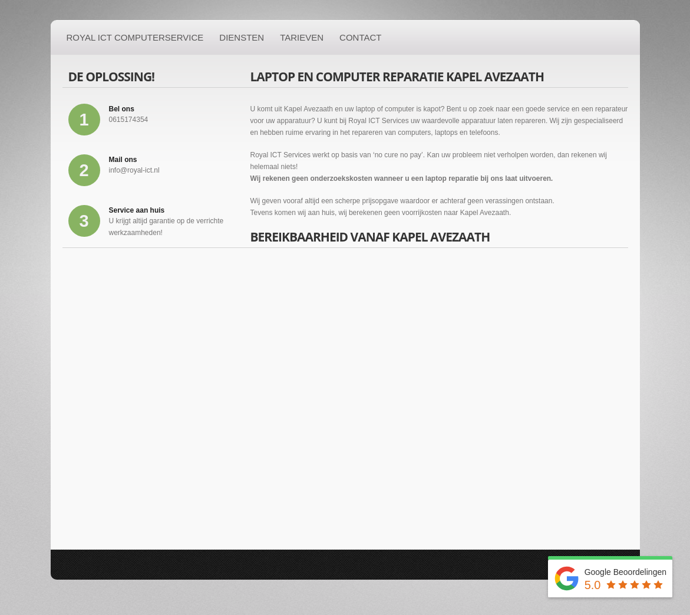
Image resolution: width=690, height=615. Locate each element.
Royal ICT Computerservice (135, 37)
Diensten (241, 37)
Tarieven (301, 37)
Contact (360, 37)
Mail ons (123, 160)
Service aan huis (137, 210)
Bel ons (121, 109)
